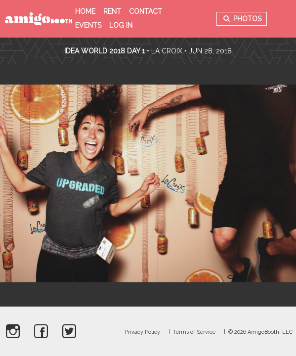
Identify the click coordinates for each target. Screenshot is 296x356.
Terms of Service (194, 332)
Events (88, 25)
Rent (112, 11)
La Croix (166, 51)
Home (85, 11)
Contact (145, 11)
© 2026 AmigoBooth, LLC (260, 332)
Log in (120, 25)
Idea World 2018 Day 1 (104, 51)
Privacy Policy (142, 332)
